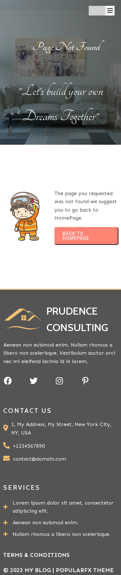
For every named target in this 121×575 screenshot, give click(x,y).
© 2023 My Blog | (29, 570)
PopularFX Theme (85, 570)
